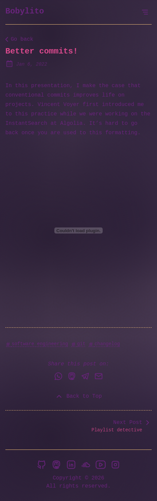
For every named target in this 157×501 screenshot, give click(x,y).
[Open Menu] (145, 12)
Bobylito (24, 11)
